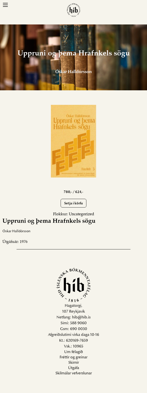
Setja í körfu (73, 203)
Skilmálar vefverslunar (73, 373)
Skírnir (73, 363)
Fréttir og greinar (73, 357)
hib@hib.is (81, 317)
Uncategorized (81, 214)
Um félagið (73, 352)
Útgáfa (73, 368)
